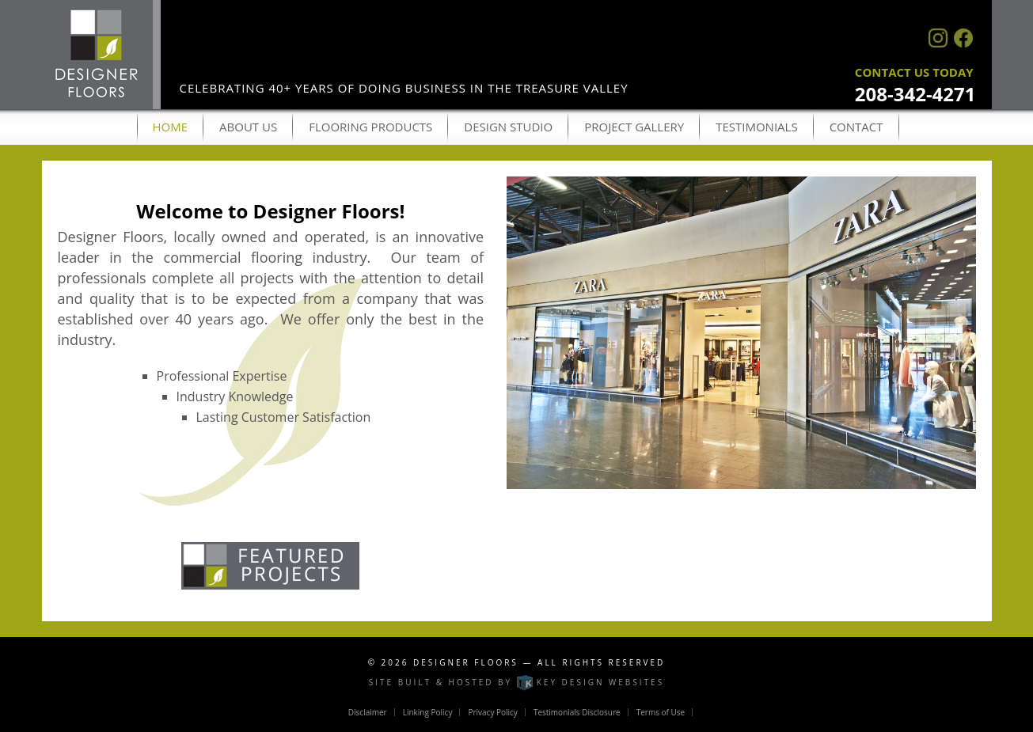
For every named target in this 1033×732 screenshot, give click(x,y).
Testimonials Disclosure (577, 712)
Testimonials (756, 127)
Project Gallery (634, 127)
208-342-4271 (915, 94)
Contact (856, 127)
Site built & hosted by (516, 682)
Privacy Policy (492, 712)
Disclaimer (367, 712)
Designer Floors (465, 662)
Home (170, 127)
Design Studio (508, 127)
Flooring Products (370, 127)
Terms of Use (660, 712)
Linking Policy (428, 712)
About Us (248, 127)
